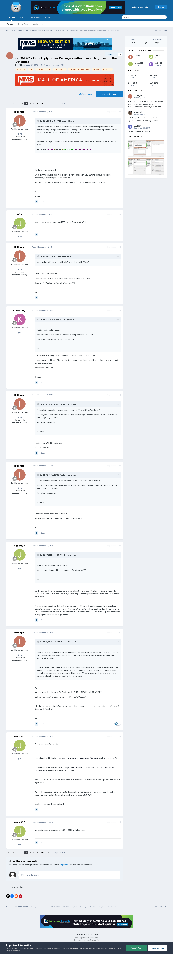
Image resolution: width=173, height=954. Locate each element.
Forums (10, 24)
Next (43, 103)
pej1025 (158, 63)
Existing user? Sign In (142, 7)
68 (20, 237)
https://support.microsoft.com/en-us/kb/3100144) (77, 758)
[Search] (135, 17)
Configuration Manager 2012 (53, 65)
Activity (22, 17)
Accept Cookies (137, 948)
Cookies (95, 934)
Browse (12, 18)
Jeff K (19, 214)
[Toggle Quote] (38, 121)
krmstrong (19, 310)
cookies (23, 948)
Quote (43, 202)
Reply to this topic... (30, 875)
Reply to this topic (109, 94)
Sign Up (161, 7)
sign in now (65, 865)
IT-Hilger (21, 65)
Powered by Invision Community (86, 940)
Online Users (23, 24)
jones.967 (19, 545)
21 (20, 134)
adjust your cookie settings (84, 948)
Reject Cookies (157, 948)
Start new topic (85, 94)
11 (19, 568)
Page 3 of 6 (59, 103)
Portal (47, 17)
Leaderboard (38, 24)
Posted (42, 111)
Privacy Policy (83, 934)
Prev (13, 103)
